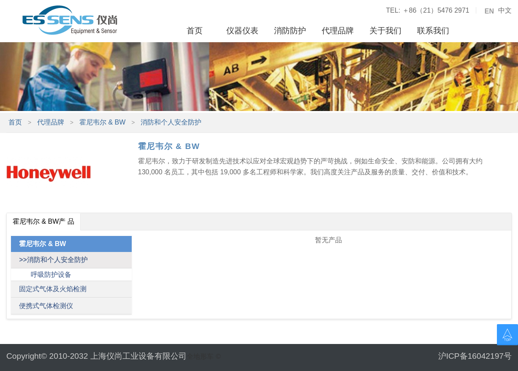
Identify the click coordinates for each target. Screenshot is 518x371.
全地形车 (200, 356)
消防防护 (290, 30)
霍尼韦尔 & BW (102, 122)
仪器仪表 (242, 30)
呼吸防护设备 (51, 274)
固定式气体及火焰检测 (53, 288)
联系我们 (433, 30)
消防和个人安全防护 (171, 122)
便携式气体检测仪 (46, 305)
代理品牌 (338, 30)
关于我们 (385, 30)
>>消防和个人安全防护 (53, 259)
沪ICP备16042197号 (475, 356)
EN (489, 11)
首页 (195, 30)
